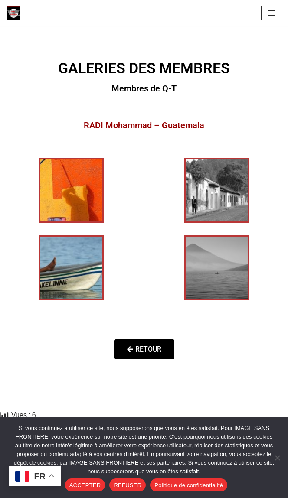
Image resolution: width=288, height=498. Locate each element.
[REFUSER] (277, 457)
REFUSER (127, 485)
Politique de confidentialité (188, 485)
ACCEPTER (85, 485)
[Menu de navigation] (271, 13)
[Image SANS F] (16, 13)
